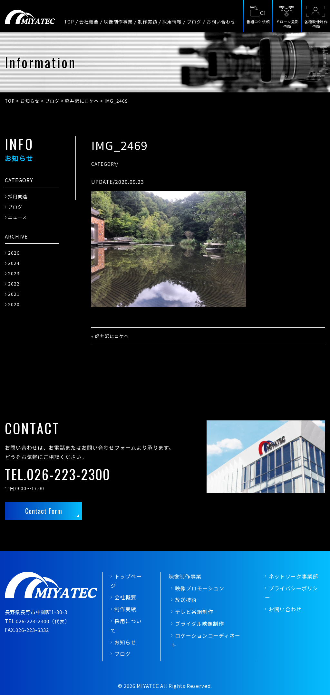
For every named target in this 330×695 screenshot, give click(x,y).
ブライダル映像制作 (199, 623)
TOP (69, 21)
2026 (14, 252)
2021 (14, 294)
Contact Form (43, 511)
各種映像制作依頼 (316, 24)
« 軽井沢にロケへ (110, 336)
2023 (14, 273)
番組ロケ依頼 (258, 21)
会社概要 (89, 21)
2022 (14, 283)
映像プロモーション (199, 588)
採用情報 (172, 21)
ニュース (17, 217)
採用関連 (17, 196)
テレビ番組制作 (194, 611)
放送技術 (186, 600)
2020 (14, 304)
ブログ (194, 21)
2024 (14, 263)
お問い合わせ (221, 21)
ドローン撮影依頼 (287, 24)
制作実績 (147, 21)
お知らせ (125, 642)
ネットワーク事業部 (293, 576)
